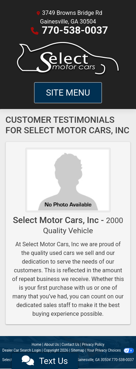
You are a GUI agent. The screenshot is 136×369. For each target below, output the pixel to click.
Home (36, 345)
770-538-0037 (75, 30)
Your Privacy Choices (110, 350)
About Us (51, 345)
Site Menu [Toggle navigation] (68, 93)
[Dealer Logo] (68, 58)
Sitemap (77, 350)
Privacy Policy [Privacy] (93, 345)
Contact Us (70, 345)
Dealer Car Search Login (21, 350)
